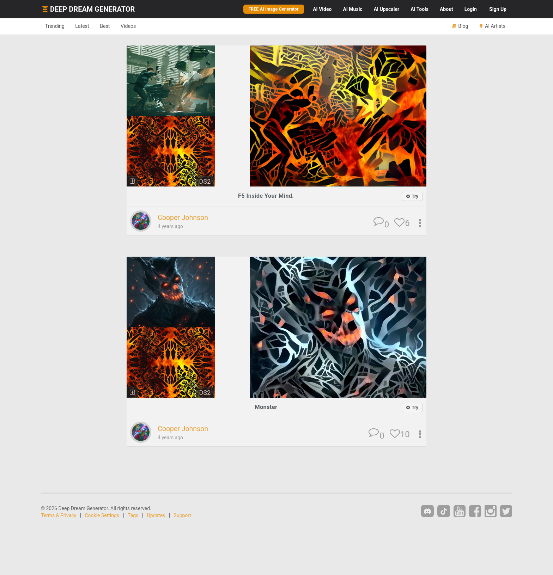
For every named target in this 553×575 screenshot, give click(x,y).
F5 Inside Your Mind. (266, 196)
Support (182, 516)
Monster (266, 407)
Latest (86, 26)
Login (470, 9)
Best (112, 26)
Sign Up (497, 9)
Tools (420, 9)
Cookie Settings (102, 516)
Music (352, 9)
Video (322, 9)
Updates (156, 516)
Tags (133, 516)
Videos (138, 26)
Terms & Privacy (58, 516)
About (446, 9)
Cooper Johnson (185, 218)
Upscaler (386, 9)
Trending (56, 26)
